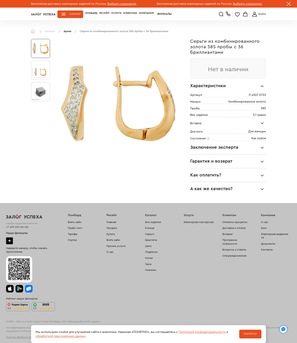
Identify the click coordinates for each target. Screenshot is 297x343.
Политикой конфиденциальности (202, 332)
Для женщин (257, 131)
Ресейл (104, 14)
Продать (111, 228)
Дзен (9, 240)
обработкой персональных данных (60, 336)
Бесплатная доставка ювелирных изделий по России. (69, 3)
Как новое (258, 138)
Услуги (116, 14)
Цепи (148, 246)
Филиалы (162, 14)
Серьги (149, 234)
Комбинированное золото (247, 101)
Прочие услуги (116, 246)
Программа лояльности (229, 242)
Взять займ (74, 222)
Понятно (250, 334)
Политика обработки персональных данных (29, 337)
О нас (110, 252)
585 (263, 108)
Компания (146, 14)
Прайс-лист (75, 228)
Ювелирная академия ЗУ (274, 236)
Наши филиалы (17, 233)
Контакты (267, 249)
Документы (268, 244)
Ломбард (91, 14)
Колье (149, 258)
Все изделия (153, 222)
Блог (264, 228)
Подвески (151, 252)
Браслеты (151, 240)
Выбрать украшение (122, 3)
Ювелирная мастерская (199, 222)
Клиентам (130, 14)
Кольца (149, 228)
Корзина (245, 14)
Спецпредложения (234, 255)
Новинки (150, 270)
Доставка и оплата (233, 228)
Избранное (237, 14)
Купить (110, 234)
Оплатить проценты (234, 222)
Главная (34, 31)
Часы (148, 264)
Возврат (227, 234)
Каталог (75, 14)
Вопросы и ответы (234, 249)
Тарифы (72, 234)
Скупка (72, 240)
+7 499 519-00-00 (17, 227)
